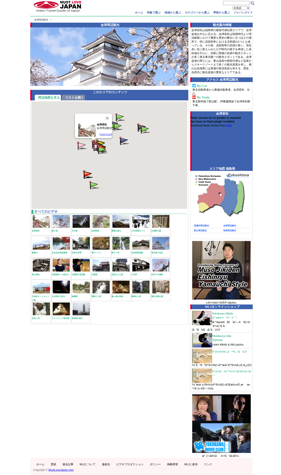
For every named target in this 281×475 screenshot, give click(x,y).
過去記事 (67, 464)
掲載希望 (172, 464)
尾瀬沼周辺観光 (201, 225)
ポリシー (155, 464)
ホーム (139, 12)
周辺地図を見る (49, 97)
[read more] (106, 134)
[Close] (107, 118)
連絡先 (106, 464)
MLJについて (88, 464)
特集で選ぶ (154, 12)
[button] (124, 140)
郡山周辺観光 (200, 230)
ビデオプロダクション (130, 464)
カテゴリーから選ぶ (197, 12)
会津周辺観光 (41, 19)
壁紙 (53, 464)
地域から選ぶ (173, 12)
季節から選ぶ (221, 12)
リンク (208, 464)
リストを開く (74, 97)
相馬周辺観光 (229, 230)
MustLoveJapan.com (61, 469)
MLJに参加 (190, 464)
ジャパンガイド (243, 12)
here (229, 125)
